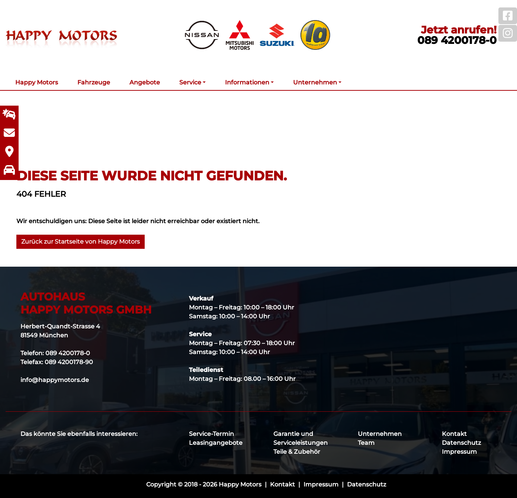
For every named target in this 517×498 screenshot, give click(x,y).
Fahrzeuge (93, 82)
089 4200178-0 (457, 40)
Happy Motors (36, 82)
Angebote (144, 82)
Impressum (459, 451)
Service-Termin (211, 433)
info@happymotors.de (54, 379)
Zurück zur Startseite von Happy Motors (80, 241)
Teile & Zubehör (296, 451)
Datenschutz (461, 442)
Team (366, 442)
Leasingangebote (216, 442)
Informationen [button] (247, 82)
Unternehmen (380, 433)
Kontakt (454, 433)
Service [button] (190, 82)
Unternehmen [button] (315, 82)
